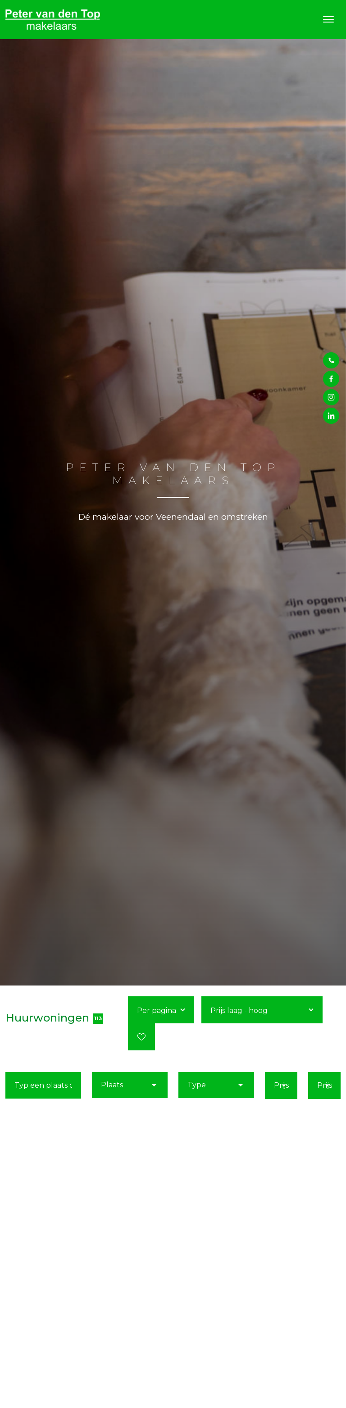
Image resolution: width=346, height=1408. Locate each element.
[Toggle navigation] (328, 19)
